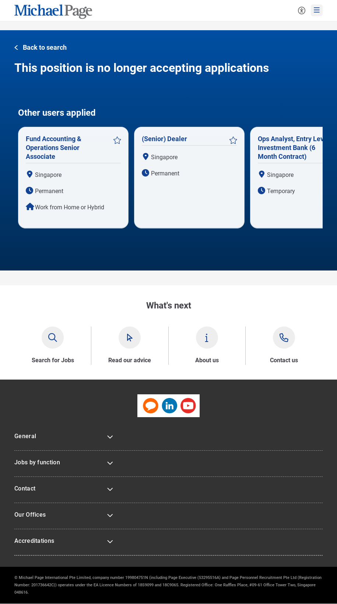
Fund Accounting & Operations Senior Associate (53, 147)
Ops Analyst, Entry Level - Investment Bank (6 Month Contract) (295, 147)
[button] (40, 47)
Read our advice (129, 360)
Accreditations (34, 540)
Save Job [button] (117, 140)
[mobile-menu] (317, 10)
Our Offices (30, 514)
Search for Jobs (53, 360)
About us (207, 360)
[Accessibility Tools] (301, 10)
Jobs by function (37, 462)
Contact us (284, 360)
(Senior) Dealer (164, 139)
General (25, 436)
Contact (24, 488)
